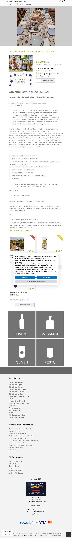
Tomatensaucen (14, 408)
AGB (59, 533)
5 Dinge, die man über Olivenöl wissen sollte (24, 441)
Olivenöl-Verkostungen (17, 417)
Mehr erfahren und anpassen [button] (36, 281)
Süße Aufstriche (14, 410)
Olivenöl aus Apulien (16, 382)
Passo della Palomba (16, 471)
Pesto (11, 413)
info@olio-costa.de (38, 510)
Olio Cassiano (13, 464)
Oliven (11, 399)
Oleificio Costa (14, 466)
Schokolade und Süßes (17, 415)
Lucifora (12, 468)
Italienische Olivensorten (17, 434)
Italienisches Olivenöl (16, 443)
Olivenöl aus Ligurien (16, 385)
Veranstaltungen (31, 535)
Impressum (35, 533)
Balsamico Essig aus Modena (19, 403)
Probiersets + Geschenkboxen (19, 396)
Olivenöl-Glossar (14, 431)
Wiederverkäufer (57, 535)
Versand (14, 535)
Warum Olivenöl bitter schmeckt (20, 429)
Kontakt (21, 535)
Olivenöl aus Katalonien (17, 392)
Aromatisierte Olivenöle (17, 401)
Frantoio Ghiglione (15, 461)
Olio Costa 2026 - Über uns (20, 533)
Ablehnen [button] (25, 277)
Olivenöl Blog (13, 450)
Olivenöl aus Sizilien (16, 387)
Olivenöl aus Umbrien (16, 394)
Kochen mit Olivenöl (16, 448)
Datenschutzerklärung (49, 533)
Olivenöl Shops (44, 535)
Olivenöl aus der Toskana (18, 389)
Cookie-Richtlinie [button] (50, 260)
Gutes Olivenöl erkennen (17, 438)
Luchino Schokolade (16, 473)
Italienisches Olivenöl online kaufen (21, 445)
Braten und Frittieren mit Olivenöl (21, 436)
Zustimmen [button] (46, 277)
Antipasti (12, 406)
